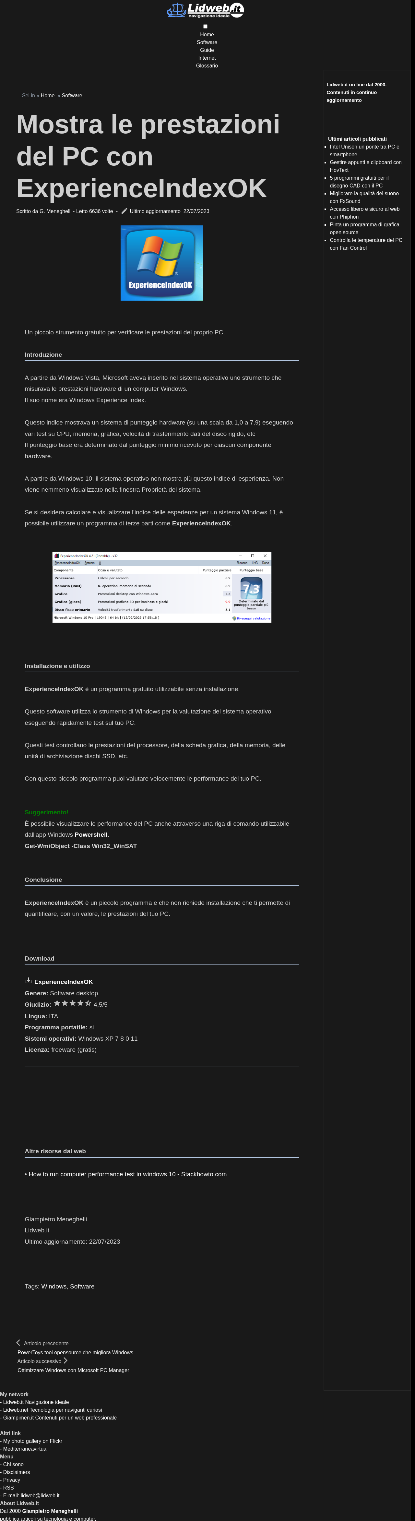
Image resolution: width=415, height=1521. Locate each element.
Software (207, 42)
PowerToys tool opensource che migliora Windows (75, 1352)
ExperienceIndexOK (63, 981)
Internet (207, 58)
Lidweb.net (15, 1410)
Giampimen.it (18, 1417)
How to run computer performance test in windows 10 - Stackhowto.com (128, 1174)
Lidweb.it (13, 1402)
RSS (8, 1488)
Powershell (91, 834)
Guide (207, 50)
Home (207, 34)
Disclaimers (16, 1472)
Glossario (207, 65)
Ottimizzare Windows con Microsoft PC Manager (73, 1370)
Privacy (11, 1480)
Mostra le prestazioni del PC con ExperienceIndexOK (148, 156)
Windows (54, 1286)
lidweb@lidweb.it (40, 1495)
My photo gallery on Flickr (32, 1441)
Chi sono (13, 1464)
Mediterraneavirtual (25, 1449)
